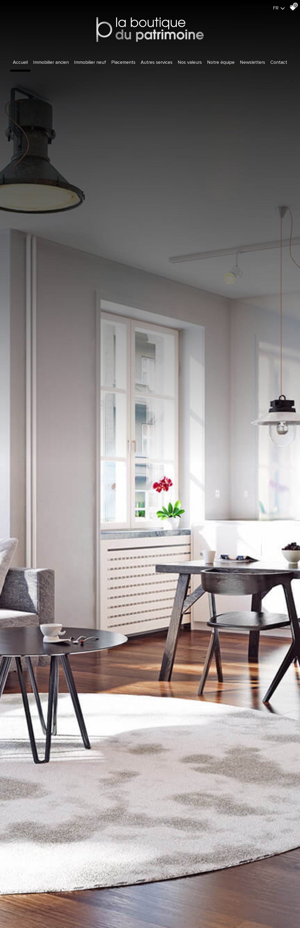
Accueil (20, 62)
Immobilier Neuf (90, 62)
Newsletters (252, 62)
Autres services (156, 62)
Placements (123, 62)
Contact (278, 62)
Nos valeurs (190, 62)
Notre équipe (221, 62)
